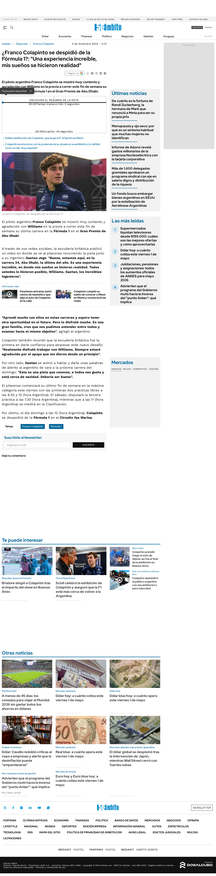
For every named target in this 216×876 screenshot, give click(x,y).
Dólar (45, 36)
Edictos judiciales (166, 832)
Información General (129, 826)
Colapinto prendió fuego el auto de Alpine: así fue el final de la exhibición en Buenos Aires (145, 558)
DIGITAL (71, 849)
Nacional (31, 826)
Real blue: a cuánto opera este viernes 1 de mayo (79, 754)
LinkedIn (30, 807)
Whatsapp (48, 807)
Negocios (127, 36)
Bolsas (127, 369)
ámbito (6, 44)
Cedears (154, 369)
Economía (65, 36)
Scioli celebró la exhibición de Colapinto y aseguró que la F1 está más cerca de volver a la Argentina (79, 589)
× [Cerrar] (31, 90)
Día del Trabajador (156, 19)
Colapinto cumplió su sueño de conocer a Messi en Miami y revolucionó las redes (90, 296)
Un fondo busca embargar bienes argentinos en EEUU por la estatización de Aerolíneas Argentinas (133, 199)
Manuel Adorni (31, 19)
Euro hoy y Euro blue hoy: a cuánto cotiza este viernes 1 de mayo (79, 780)
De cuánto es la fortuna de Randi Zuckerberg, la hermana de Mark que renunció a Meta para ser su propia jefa (133, 109)
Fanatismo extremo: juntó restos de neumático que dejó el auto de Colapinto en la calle (36, 296)
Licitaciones (12, 838)
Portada (9, 820)
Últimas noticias (35, 820)
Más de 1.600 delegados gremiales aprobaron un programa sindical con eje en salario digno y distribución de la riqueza (134, 176)
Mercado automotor (130, 19)
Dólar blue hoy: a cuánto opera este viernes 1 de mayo (133, 698)
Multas (192, 832)
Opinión (148, 36)
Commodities (140, 369)
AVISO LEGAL (137, 832)
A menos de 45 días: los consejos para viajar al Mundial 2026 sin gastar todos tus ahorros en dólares (25, 702)
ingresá (208, 27)
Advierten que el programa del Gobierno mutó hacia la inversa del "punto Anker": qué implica (138, 294)
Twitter (5, 807)
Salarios (76, 19)
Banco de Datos (126, 820)
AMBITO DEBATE (139, 849)
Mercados (152, 820)
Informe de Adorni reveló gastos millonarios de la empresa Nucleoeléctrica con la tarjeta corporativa (135, 153)
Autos (156, 826)
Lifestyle (10, 826)
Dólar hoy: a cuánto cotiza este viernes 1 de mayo (138, 254)
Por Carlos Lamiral (11, 792)
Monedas (116, 369)
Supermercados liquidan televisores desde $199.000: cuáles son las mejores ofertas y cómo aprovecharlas (139, 236)
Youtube (39, 808)
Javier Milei (177, 19)
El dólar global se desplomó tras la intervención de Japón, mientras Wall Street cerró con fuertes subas (134, 758)
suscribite (197, 27)
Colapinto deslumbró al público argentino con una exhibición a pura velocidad (145, 583)
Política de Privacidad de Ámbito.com (94, 832)
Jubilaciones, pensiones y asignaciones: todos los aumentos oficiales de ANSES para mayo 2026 (139, 272)
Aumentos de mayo (198, 19)
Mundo (50, 826)
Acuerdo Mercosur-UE (55, 19)
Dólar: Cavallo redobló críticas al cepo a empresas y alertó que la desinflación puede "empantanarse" (27, 758)
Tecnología (12, 832)
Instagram (21, 807)
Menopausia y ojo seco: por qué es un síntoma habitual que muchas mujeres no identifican (133, 132)
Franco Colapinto (43, 44)
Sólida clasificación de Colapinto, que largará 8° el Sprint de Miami (44, 138)
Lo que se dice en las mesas (100, 19)
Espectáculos (178, 826)
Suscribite (88, 445)
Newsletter (208, 36)
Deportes (22, 44)
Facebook (13, 807)
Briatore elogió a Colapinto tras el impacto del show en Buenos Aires (26, 587)
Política (107, 36)
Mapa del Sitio (49, 832)
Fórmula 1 (56, 426)
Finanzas (86, 36)
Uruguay (168, 36)
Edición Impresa (94, 826)
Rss (30, 832)
